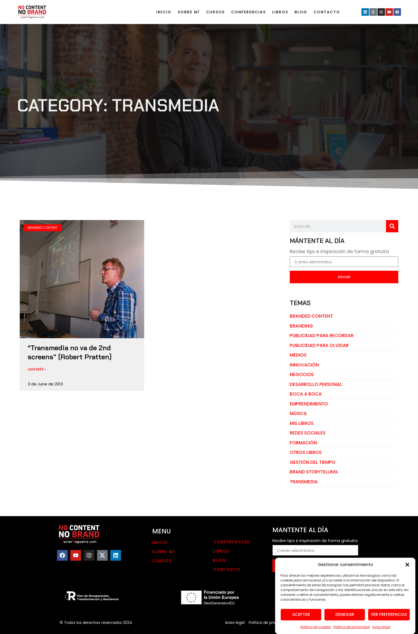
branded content (311, 316)
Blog (301, 12)
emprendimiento (309, 404)
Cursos (215, 12)
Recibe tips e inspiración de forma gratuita (339, 252)
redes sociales (307, 433)
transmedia (304, 482)
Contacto (327, 12)
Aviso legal (234, 622)
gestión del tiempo (312, 462)
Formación (303, 443)
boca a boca (306, 394)
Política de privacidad (269, 622)
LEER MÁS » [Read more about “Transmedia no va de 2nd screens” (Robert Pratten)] (37, 369)
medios (298, 355)
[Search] (392, 226)
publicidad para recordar (321, 335)
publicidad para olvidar (319, 345)
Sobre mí (189, 12)
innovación (304, 365)
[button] (407, 579)
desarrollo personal (316, 384)
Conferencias (248, 12)
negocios (302, 374)
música (298, 413)
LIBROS (280, 12)
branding (301, 326)
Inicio (163, 12)
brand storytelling (314, 472)
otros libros (305, 452)
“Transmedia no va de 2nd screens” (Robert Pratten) (70, 352)
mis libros (302, 423)
